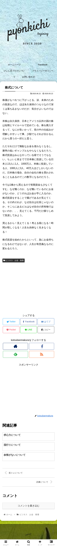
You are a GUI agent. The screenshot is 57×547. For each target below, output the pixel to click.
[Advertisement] (28, 287)
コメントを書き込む (29, 505)
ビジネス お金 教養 (13, 260)
